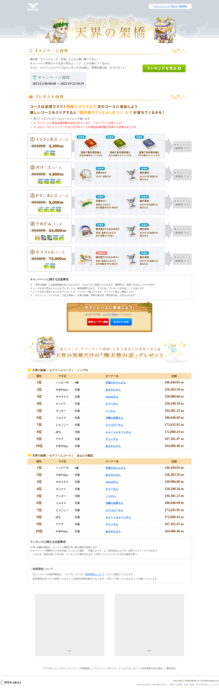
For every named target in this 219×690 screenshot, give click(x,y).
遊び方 (174, 6)
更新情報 (183, 6)
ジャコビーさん (114, 424)
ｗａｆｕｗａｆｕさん (118, 432)
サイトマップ (67, 668)
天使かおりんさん (115, 382)
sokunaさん (111, 396)
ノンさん (110, 410)
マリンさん (111, 439)
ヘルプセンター (129, 668)
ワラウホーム (50, 668)
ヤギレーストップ (161, 6)
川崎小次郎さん (114, 417)
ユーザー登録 (109, 314)
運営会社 (171, 668)
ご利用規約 (84, 668)
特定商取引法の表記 (152, 668)
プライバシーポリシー (106, 668)
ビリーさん (111, 403)
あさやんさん (113, 389)
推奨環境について (94, 574)
